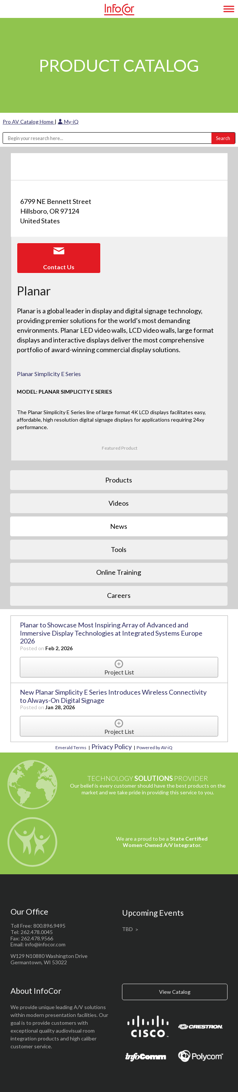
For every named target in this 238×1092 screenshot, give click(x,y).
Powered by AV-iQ (155, 747)
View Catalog (174, 992)
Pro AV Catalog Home (29, 121)
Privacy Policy (111, 746)
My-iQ (68, 121)
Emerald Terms (70, 747)
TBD (127, 929)
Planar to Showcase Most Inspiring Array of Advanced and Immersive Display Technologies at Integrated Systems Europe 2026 (111, 633)
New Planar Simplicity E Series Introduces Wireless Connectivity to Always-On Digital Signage (113, 696)
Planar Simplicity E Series (49, 373)
